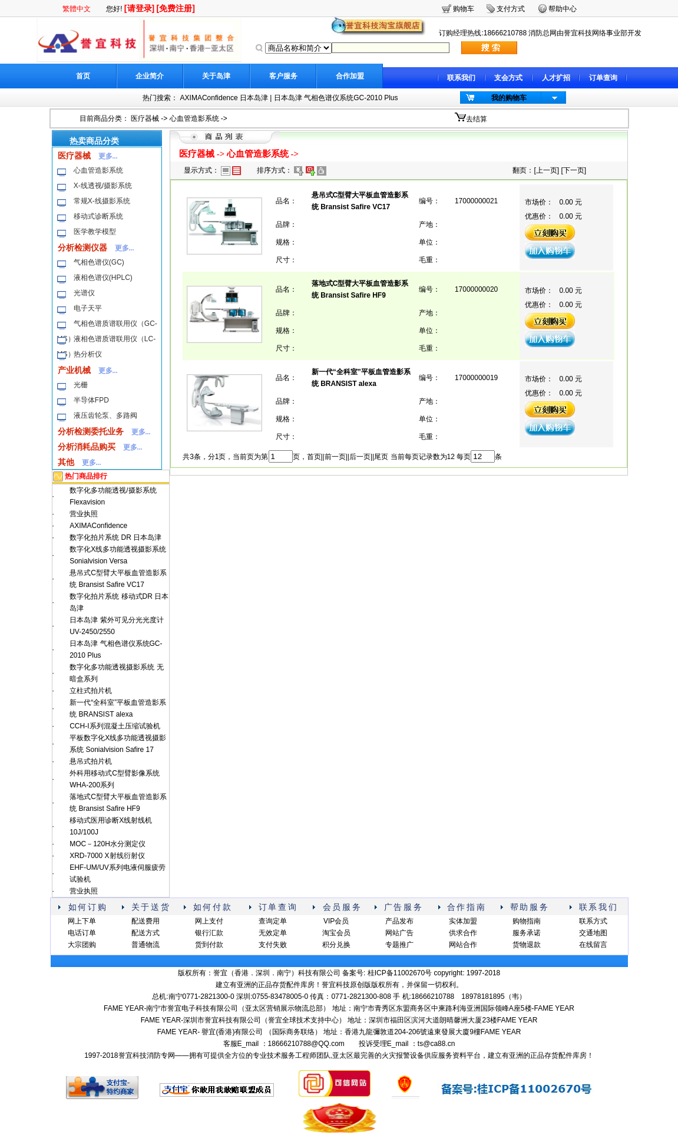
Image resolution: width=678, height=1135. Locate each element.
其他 (66, 462)
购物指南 (526, 921)
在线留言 (593, 945)
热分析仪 (88, 354)
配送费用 (145, 921)
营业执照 (84, 514)
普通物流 (145, 945)
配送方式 (145, 933)
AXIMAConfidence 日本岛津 (224, 98)
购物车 (463, 9)
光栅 (81, 385)
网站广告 (399, 933)
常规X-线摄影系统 (102, 201)
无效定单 (273, 933)
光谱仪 (84, 293)
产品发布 (399, 921)
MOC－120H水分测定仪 (107, 844)
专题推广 (399, 945)
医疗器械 (145, 118)
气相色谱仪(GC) (99, 262)
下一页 (573, 170)
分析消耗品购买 (86, 446)
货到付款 (209, 945)
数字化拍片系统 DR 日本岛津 (115, 537)
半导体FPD (91, 400)
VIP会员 (336, 921)
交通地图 (593, 933)
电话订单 (82, 933)
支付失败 (273, 945)
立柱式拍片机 (91, 691)
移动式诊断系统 (98, 216)
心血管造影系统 (194, 118)
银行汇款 (209, 933)
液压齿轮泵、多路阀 (105, 415)
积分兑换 (336, 945)
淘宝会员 (336, 933)
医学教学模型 (95, 231)
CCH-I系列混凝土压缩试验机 (115, 726)
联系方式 (593, 921)
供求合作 (463, 933)
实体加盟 (463, 921)
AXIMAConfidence (98, 526)
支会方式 (508, 78)
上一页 (546, 170)
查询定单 (273, 921)
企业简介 (149, 76)
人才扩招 (556, 78)
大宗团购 (82, 945)
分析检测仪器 (82, 247)
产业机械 (74, 370)
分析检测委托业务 (91, 431)
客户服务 (283, 76)
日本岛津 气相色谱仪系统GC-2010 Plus (336, 98)
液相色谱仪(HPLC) (103, 277)
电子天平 (88, 308)
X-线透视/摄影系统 (103, 186)
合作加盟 (350, 76)
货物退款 (526, 945)
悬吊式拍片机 (91, 761)
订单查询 (603, 78)
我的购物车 (509, 98)
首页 (83, 76)
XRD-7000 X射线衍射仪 (107, 856)
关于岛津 (216, 76)
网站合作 (463, 945)
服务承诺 (526, 933)
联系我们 (461, 78)
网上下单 (82, 921)
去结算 (476, 119)
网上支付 (209, 921)
